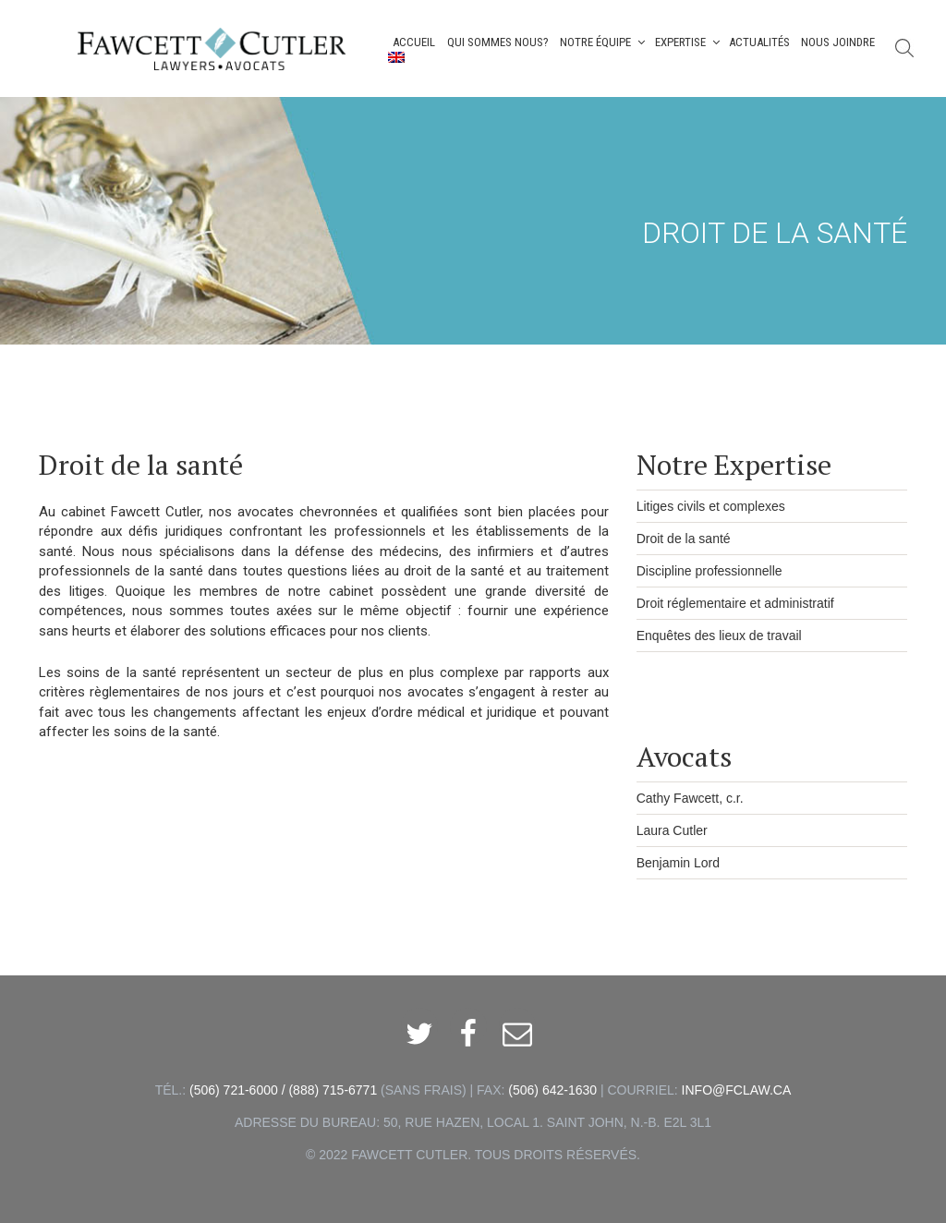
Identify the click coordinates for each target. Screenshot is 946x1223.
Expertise (688, 42)
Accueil (414, 42)
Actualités (759, 42)
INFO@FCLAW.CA (737, 1090)
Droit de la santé (684, 538)
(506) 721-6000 (233, 1090)
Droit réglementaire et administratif (735, 603)
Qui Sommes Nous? (498, 42)
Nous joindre (838, 42)
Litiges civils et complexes (711, 506)
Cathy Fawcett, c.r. (690, 798)
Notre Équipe (604, 42)
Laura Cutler (672, 830)
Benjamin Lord (678, 862)
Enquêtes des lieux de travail (719, 635)
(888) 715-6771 (332, 1090)
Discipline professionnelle (709, 570)
